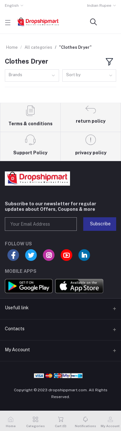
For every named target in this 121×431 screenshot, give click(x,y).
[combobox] (32, 75)
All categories (38, 47)
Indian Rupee (99, 5)
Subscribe (100, 223)
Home (12, 47)
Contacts (15, 328)
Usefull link (17, 307)
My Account (17, 349)
